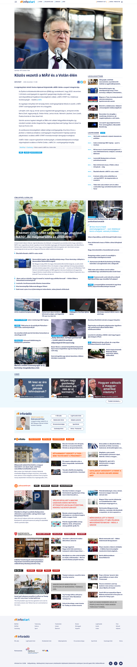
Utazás (55, 486)
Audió (97, 626)
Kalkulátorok (66, 486)
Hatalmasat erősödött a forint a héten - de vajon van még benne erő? (105, 473)
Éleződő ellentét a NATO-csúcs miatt (29, 254)
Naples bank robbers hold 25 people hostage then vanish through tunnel (103, 605)
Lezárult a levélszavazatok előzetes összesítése (33, 283)
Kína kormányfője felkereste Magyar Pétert (31, 287)
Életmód (57, 628)
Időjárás (118, 628)
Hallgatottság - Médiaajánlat (36, 663)
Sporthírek (94, 641)
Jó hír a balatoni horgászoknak (24, 312)
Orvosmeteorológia (79, 641)
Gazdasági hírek (108, 641)
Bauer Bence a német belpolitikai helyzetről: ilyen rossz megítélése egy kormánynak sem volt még (67, 349)
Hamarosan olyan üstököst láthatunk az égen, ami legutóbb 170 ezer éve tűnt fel (53, 314)
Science (56, 570)
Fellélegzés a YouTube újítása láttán (79, 313)
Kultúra (37, 626)
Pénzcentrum (35, 439)
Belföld (16, 624)
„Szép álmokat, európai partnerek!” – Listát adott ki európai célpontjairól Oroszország (66, 340)
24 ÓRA (103, 133)
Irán (64, 5)
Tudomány (38, 624)
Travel (47, 570)
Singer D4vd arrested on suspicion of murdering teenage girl (68, 587)
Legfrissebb (99, 624)
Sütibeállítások (100, 663)
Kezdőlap (22, 147)
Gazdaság (30, 147)
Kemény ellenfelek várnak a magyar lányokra (104, 320)
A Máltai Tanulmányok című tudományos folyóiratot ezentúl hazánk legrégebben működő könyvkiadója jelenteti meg (28, 562)
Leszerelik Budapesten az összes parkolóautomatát (102, 220)
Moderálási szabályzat (76, 663)
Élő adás (59, 416)
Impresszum (49, 663)
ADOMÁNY (81, 534)
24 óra (41, 5)
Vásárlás (45, 486)
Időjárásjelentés (62, 641)
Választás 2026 (49, 5)
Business (31, 570)
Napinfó (77, 628)
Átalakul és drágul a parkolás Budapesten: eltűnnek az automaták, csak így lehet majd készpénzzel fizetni (29, 514)
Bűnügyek (78, 626)
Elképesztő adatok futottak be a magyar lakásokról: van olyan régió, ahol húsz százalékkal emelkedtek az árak (28, 467)
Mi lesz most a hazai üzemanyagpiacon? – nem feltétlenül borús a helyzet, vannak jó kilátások (105, 229)
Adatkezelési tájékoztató (61, 663)
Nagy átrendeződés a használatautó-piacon (103, 250)
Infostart (17, 82)
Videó (97, 628)
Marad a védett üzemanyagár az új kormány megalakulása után (29, 367)
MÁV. (40, 100)
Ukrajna (58, 5)
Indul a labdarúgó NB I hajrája (38, 320)
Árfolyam (46, 439)
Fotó (117, 624)
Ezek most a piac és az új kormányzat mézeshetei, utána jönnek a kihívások (42, 289)
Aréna (121, 641)
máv (21, 152)
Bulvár (77, 624)
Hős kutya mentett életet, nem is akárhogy (108, 313)
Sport (39, 570)
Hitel (37, 486)
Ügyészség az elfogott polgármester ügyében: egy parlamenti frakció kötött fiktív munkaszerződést (105, 327)
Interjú (57, 626)
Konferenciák (58, 439)
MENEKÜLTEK (69, 534)
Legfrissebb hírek (30, 641)
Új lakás (70, 439)
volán (27, 152)
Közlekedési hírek (46, 641)
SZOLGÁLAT (57, 534)
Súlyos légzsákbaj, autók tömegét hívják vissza (104, 237)
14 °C (120, 1)
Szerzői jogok (87, 663)
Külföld (16, 626)
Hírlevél (118, 626)
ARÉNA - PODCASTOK (115, 5)
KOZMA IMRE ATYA (43, 534)
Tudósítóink (58, 624)
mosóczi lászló (36, 152)
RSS (93, 663)
